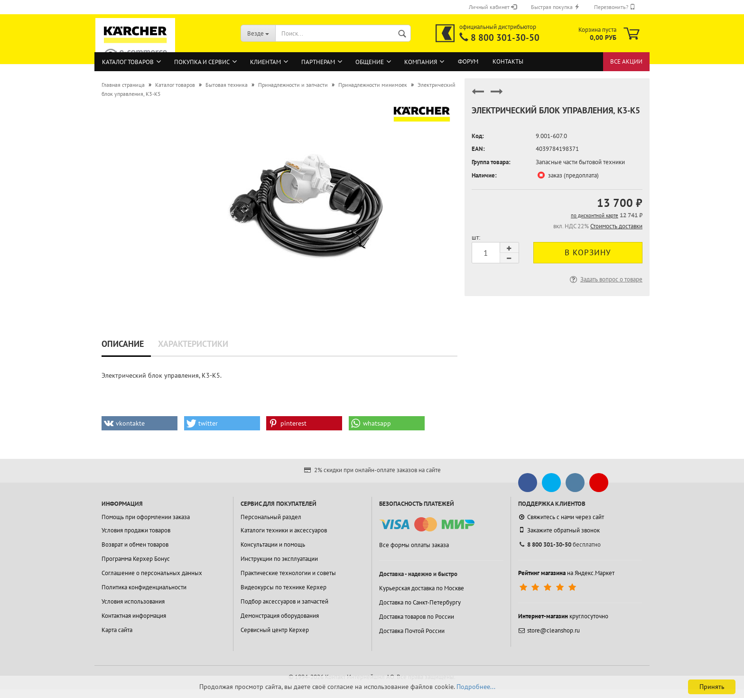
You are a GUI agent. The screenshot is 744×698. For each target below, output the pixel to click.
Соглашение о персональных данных (152, 573)
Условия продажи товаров (136, 530)
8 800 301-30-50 (505, 37)
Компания (420, 62)
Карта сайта (117, 630)
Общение (369, 62)
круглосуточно (563, 616)
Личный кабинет (493, 6)
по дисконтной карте (594, 215)
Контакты (508, 61)
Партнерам (318, 62)
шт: (476, 237)
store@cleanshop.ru (549, 630)
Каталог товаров (128, 62)
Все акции (626, 61)
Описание (123, 343)
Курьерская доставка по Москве (421, 588)
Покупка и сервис (202, 62)
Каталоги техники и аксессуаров (284, 530)
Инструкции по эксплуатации (279, 559)
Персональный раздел (271, 517)
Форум (468, 61)
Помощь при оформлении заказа (146, 517)
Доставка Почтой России (412, 631)
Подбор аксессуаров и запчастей (284, 601)
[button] (139, 423)
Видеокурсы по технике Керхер (283, 587)
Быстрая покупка (555, 6)
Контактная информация (134, 616)
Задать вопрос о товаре (605, 279)
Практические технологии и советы (288, 573)
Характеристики (193, 343)
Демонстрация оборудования (280, 616)
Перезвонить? (614, 6)
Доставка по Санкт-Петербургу (420, 602)
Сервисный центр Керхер (275, 630)
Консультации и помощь (273, 544)
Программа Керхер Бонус (136, 559)
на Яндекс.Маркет (566, 573)
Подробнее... (475, 686)
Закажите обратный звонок (559, 530)
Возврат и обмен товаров (135, 544)
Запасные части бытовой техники (580, 162)
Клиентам (265, 62)
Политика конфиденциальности (144, 587)
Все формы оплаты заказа (414, 545)
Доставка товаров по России (416, 617)
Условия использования (133, 601)
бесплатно (559, 544)
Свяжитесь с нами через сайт (561, 517)
